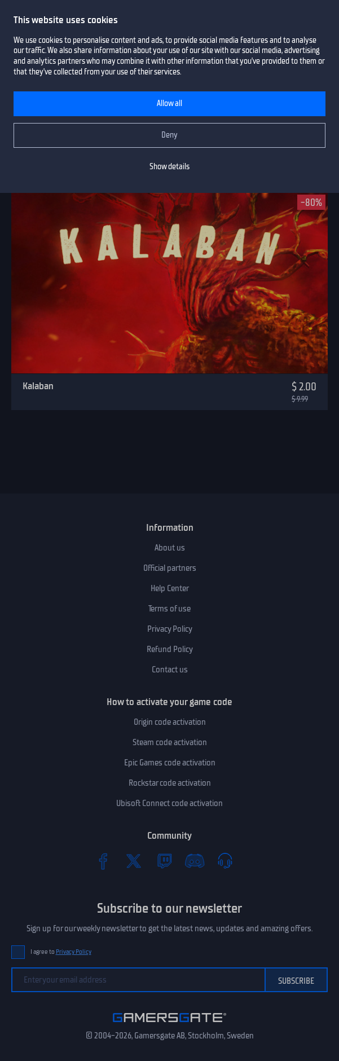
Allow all (169, 103)
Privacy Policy (169, 629)
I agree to (60, 952)
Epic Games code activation (169, 762)
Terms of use (169, 608)
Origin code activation (170, 722)
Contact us (170, 669)
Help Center (170, 588)
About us (170, 547)
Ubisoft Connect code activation (169, 803)
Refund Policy (170, 649)
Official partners (169, 568)
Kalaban (38, 386)
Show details (169, 166)
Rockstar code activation (170, 783)
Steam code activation (170, 742)
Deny (169, 135)
